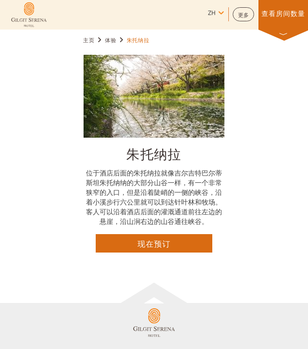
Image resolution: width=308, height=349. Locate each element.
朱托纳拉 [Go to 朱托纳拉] (138, 40)
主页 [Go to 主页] (88, 40)
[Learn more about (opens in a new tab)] (29, 14)
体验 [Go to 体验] (110, 40)
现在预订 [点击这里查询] (154, 243)
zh (212, 13)
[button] (243, 14)
